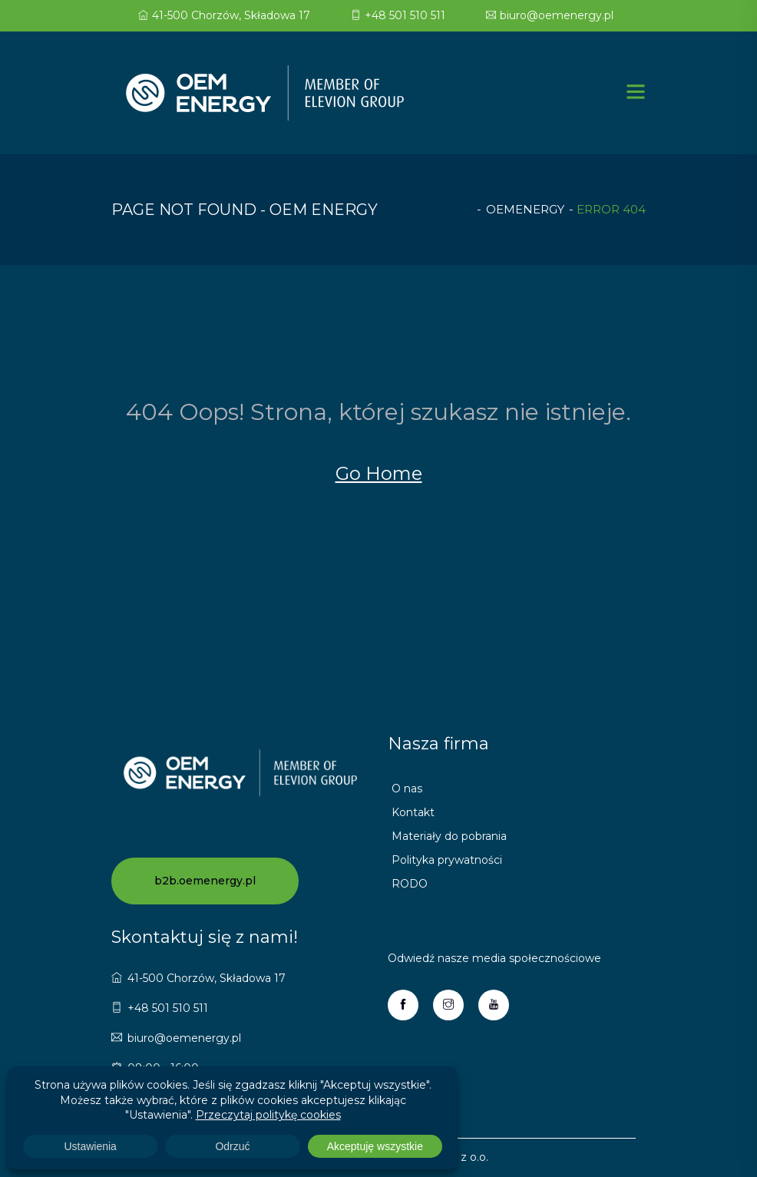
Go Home (379, 473)
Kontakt (413, 812)
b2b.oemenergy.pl (205, 881)
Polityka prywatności (447, 860)
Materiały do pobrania (449, 836)
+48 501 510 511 (398, 15)
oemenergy (525, 209)
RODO (410, 884)
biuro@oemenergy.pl (549, 15)
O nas (407, 788)
